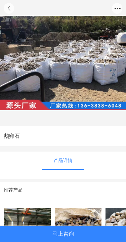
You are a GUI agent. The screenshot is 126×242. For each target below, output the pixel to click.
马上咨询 (63, 234)
